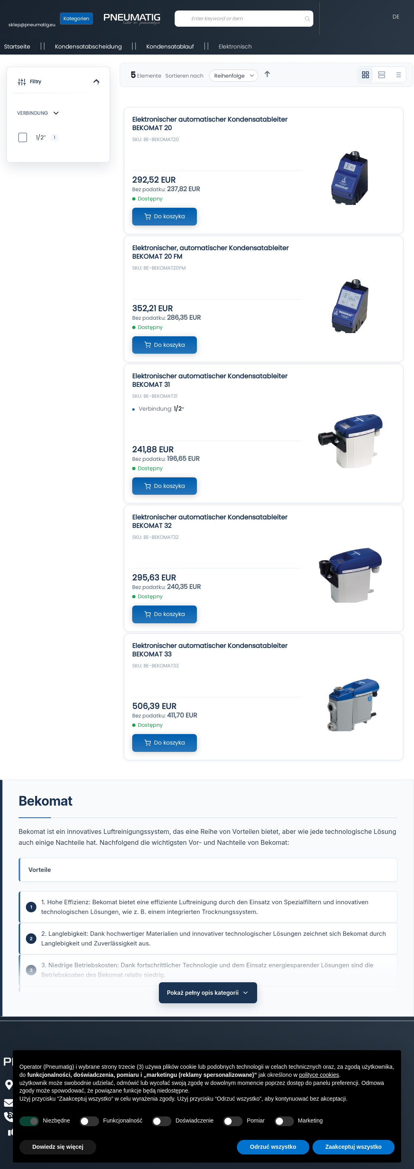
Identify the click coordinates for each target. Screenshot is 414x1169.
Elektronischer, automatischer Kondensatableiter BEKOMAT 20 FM (210, 252)
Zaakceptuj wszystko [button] (353, 1147)
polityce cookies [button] (319, 1075)
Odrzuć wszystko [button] (273, 1147)
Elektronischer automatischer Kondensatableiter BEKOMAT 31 (209, 380)
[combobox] (244, 19)
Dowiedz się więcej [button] (57, 1147)
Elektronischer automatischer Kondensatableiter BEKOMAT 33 (209, 650)
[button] (58, 83)
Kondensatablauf (170, 46)
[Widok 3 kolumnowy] (365, 75)
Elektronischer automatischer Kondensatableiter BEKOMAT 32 (209, 521)
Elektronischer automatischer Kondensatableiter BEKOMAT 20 (209, 124)
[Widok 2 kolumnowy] (381, 75)
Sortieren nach (184, 76)
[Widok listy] (398, 75)
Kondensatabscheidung (88, 46)
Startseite (17, 46)
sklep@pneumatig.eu (31, 24)
